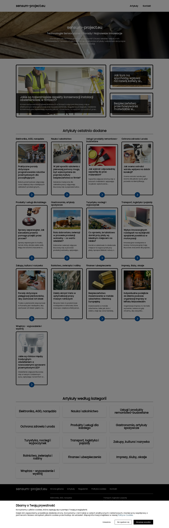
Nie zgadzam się (123, 522)
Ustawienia (107, 522)
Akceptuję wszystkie (143, 522)
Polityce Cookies (125, 515)
